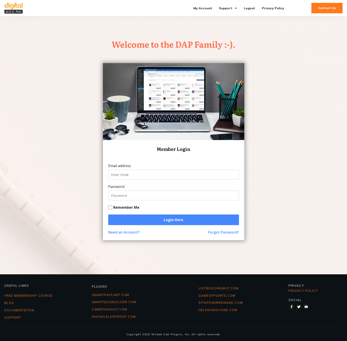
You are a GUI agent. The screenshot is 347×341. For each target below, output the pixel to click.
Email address (119, 165)
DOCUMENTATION (19, 310)
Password (116, 186)
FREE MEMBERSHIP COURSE (28, 295)
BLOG (9, 303)
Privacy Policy (303, 290)
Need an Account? (124, 232)
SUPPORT (12, 317)
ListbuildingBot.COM (219, 288)
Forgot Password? (223, 232)
